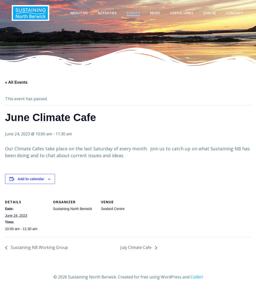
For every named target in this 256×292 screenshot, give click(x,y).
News (155, 13)
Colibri (196, 277)
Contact (234, 13)
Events (133, 13)
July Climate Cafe (136, 247)
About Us (79, 13)
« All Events (16, 82)
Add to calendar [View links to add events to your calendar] (31, 179)
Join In (209, 13)
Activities (107, 13)
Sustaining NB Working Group (39, 247)
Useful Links (181, 13)
